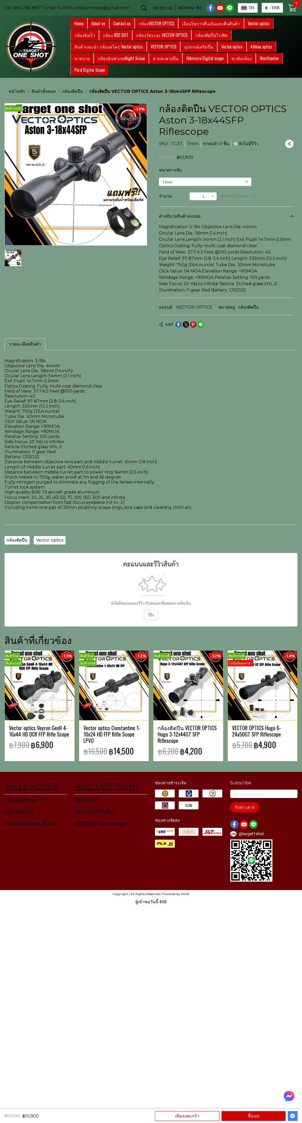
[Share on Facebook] (178, 324)
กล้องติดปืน (72, 91)
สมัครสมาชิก (190, 8)
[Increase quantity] (212, 196)
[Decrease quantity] (193, 196)
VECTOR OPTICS (194, 307)
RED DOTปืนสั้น (94, 812)
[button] (144, 7)
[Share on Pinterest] (193, 324)
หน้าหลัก (17, 91)
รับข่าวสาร (245, 807)
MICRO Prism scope (100, 823)
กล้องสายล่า (19, 812)
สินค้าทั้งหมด (43, 91)
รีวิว (151, 615)
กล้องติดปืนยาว (23, 800)
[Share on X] (186, 324)
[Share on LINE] (200, 324)
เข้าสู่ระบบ (162, 8)
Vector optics (49, 540)
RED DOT (86, 800)
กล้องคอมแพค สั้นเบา (31, 823)
